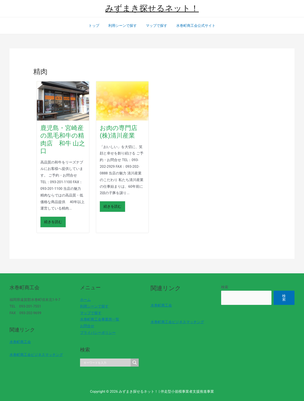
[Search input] (106, 363)
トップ (96, 25)
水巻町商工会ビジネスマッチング (36, 355)
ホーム (85, 300)
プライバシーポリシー (98, 333)
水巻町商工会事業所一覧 (99, 319)
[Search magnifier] (135, 363)
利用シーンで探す (123, 25)
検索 (224, 287)
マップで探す (155, 25)
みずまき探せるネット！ (152, 8)
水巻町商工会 (20, 342)
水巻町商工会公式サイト (193, 25)
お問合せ (87, 326)
